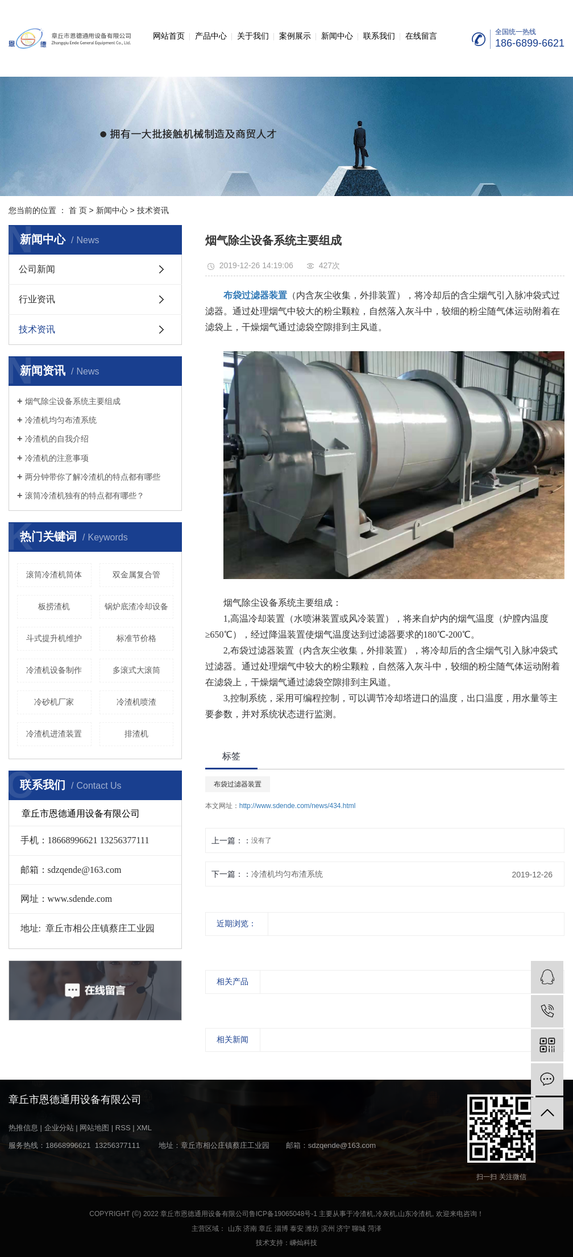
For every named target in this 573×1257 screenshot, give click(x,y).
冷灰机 (386, 1214)
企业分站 (59, 1127)
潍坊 (312, 1229)
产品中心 (211, 35)
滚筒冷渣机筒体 (54, 574)
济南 (250, 1229)
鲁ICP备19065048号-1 (283, 1214)
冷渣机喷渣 (136, 701)
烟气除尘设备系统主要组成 (73, 401)
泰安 (297, 1229)
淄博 (281, 1229)
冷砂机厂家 (54, 701)
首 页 (78, 210)
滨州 (328, 1229)
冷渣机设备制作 (54, 670)
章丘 (265, 1229)
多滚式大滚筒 (136, 670)
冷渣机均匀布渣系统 (61, 419)
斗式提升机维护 (54, 638)
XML (144, 1127)
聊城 (359, 1229)
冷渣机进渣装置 (54, 733)
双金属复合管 (136, 574)
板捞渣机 (54, 606)
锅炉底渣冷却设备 (136, 606)
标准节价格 (136, 638)
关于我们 (253, 35)
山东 (235, 1229)
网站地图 (94, 1127)
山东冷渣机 (415, 1214)
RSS (123, 1127)
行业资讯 (37, 299)
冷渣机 (363, 1214)
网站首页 (169, 35)
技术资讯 (153, 210)
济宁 (343, 1229)
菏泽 (374, 1229)
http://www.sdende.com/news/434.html (297, 806)
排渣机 (136, 733)
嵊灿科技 (303, 1243)
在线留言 (421, 35)
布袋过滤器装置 (237, 784)
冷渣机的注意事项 (57, 458)
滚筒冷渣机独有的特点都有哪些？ (84, 495)
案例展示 (295, 35)
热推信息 (23, 1127)
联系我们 (379, 35)
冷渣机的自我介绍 (57, 438)
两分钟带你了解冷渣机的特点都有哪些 (92, 476)
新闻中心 (337, 35)
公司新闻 (37, 269)
